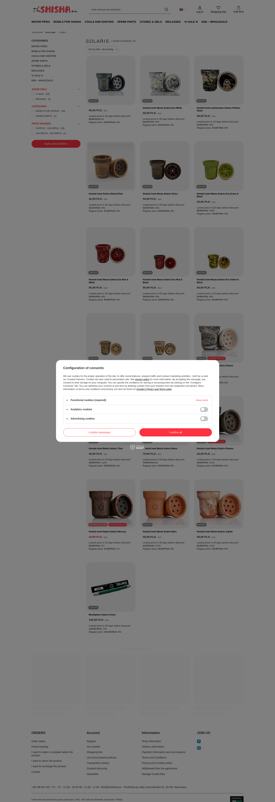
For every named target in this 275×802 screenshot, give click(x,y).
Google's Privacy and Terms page (153, 389)
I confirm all (175, 432)
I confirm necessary (99, 432)
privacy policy (142, 379)
